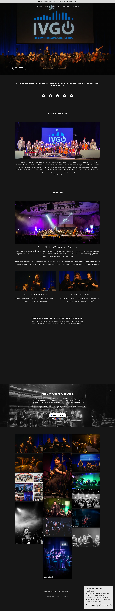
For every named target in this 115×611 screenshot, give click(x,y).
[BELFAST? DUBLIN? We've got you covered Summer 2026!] (57, 1)
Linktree (19, 67)
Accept (105, 605)
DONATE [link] (66, 6)
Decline (92, 605)
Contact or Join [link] (52, 6)
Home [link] (39, 6)
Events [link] (76, 6)
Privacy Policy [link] (53, 596)
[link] (43, 96)
